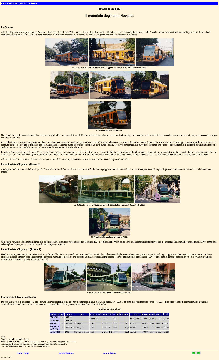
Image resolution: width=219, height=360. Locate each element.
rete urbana (109, 353)
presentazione (66, 353)
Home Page (23, 353)
